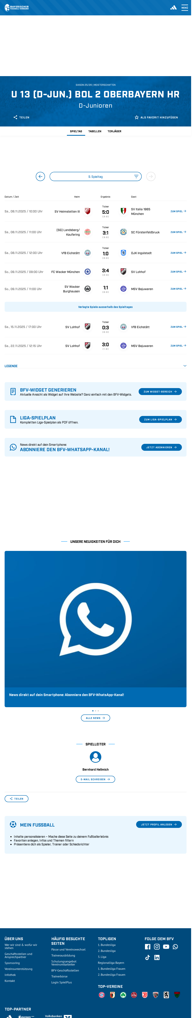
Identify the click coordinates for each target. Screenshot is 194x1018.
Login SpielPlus (61, 898)
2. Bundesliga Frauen (111, 890)
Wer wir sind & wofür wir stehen (21, 862)
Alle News (95, 633)
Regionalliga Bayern (111, 878)
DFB (16, 949)
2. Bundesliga (107, 866)
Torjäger (114, 131)
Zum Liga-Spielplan (160, 419)
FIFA (37, 949)
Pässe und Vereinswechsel (68, 865)
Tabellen (94, 131)
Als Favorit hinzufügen (156, 117)
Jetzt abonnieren (161, 447)
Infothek (10, 890)
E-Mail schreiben (95, 695)
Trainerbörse (59, 892)
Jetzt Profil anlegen (159, 740)
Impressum (180, 949)
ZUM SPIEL (179, 211)
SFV (7, 949)
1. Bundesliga (107, 860)
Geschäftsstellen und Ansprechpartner (18, 871)
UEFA (27, 949)
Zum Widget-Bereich (160, 391)
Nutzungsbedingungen (134, 949)
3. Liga (102, 872)
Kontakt (10, 896)
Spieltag (76, 131)
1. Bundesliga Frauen (111, 884)
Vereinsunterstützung (18, 885)
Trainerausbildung (63, 871)
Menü (185, 7)
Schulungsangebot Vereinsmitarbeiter (63, 878)
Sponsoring (12, 879)
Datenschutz (160, 949)
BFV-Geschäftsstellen (65, 886)
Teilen (21, 117)
